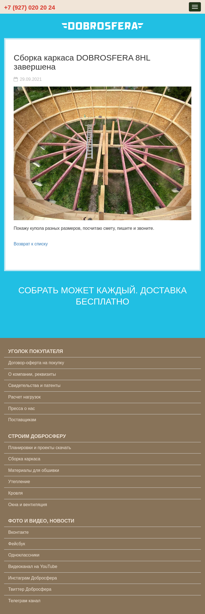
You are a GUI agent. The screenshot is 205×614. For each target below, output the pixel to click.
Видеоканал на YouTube (32, 566)
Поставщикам (22, 419)
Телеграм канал (24, 600)
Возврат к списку (31, 244)
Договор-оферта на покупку (36, 362)
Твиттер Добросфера (29, 589)
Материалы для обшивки (33, 470)
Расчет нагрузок (24, 397)
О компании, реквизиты (32, 374)
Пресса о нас (21, 408)
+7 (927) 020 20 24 (29, 7)
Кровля (15, 493)
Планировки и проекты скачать (39, 447)
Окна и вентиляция (27, 504)
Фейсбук (16, 543)
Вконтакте (18, 532)
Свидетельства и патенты (34, 385)
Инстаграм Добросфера (32, 578)
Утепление (19, 481)
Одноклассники (23, 555)
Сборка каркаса (24, 459)
